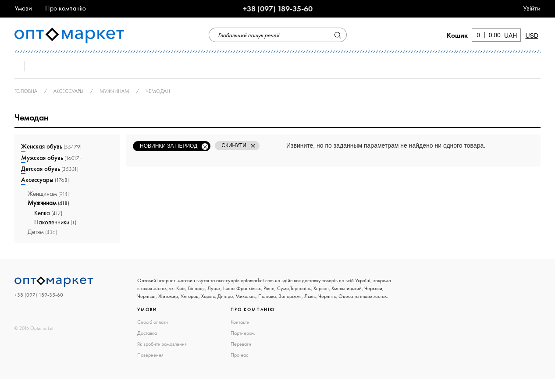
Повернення (150, 354)
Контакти (240, 322)
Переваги (241, 343)
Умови (23, 8)
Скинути (233, 145)
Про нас (239, 354)
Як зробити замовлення (162, 343)
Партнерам (243, 332)
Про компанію (65, 8)
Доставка (147, 332)
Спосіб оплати (152, 322)
